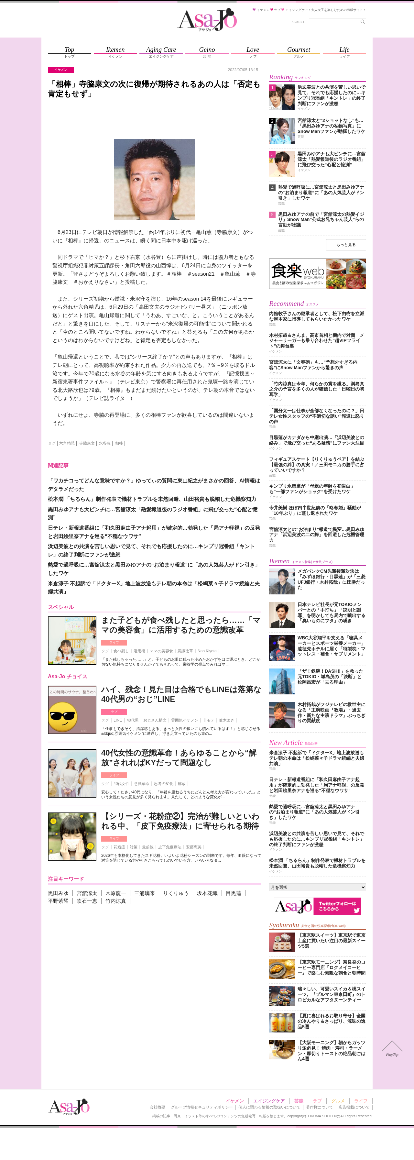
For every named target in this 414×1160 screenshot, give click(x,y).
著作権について (319, 1107)
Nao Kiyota (207, 651)
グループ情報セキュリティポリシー (202, 1107)
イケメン (235, 1100)
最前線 (148, 847)
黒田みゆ (58, 893)
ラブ (114, 711)
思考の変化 (163, 783)
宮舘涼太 (87, 893)
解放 (182, 783)
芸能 (298, 1100)
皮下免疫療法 (169, 847)
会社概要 (157, 1107)
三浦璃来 (144, 893)
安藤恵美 (194, 847)
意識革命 (141, 783)
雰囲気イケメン (184, 720)
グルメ (338, 1100)
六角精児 (67, 443)
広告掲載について (354, 1107)
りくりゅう (176, 893)
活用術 (139, 651)
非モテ (208, 720)
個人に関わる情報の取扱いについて (269, 1107)
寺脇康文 (87, 443)
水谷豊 (105, 443)
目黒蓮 (233, 893)
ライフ (114, 642)
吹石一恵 (87, 901)
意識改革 (185, 651)
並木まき (226, 720)
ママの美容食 (161, 651)
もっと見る (346, 244)
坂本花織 (207, 893)
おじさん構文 (155, 720)
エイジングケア (269, 1100)
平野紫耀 (58, 901)
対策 (133, 847)
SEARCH (299, 22)
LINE (118, 720)
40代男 (133, 720)
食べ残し (121, 651)
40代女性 (121, 783)
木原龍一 (115, 893)
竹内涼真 (115, 901)
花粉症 (119, 847)
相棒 (119, 443)
